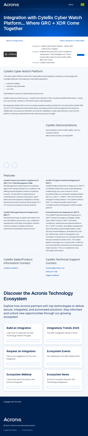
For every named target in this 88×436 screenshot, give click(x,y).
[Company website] (11, 268)
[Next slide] (14, 165)
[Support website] (52, 275)
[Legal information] (10, 430)
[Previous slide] (6, 165)
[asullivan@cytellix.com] (55, 268)
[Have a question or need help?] (72, 40)
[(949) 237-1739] (51, 271)
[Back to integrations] (13, 40)
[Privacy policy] (27, 430)
